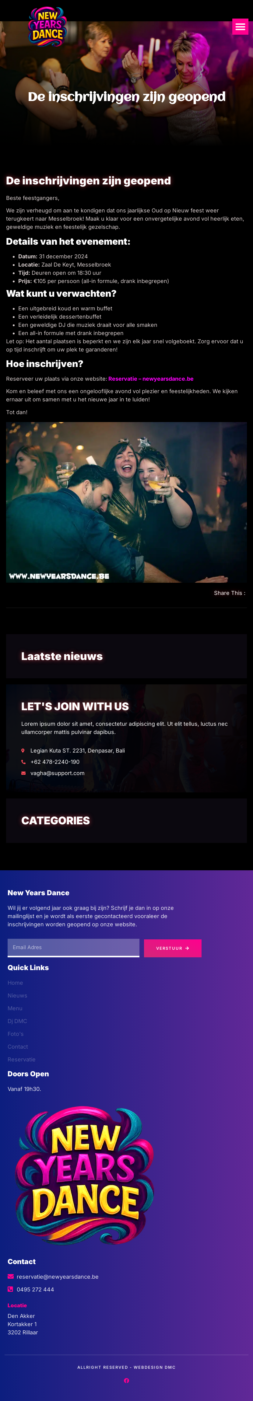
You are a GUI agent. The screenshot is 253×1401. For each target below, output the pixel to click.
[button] (240, 27)
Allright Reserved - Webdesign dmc (126, 1367)
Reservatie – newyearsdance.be (151, 379)
